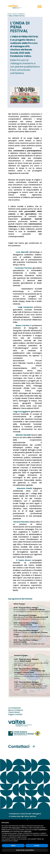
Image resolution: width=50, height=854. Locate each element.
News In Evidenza (15, 710)
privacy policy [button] (16, 827)
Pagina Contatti (15, 714)
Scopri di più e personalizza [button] (25, 850)
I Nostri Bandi (14, 712)
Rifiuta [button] (13, 845)
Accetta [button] (36, 845)
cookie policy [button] (27, 831)
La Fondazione (14, 708)
